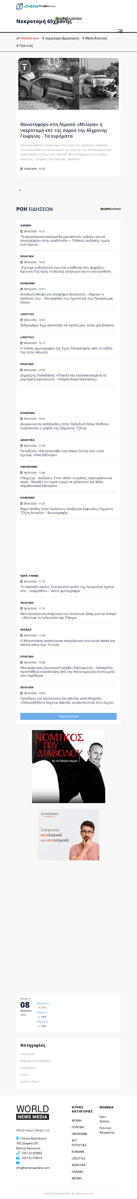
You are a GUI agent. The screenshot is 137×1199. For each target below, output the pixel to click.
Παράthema (28, 1068)
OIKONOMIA (79, 1134)
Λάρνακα (42, 1021)
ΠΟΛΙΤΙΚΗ (27, 256)
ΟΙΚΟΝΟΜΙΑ (28, 467)
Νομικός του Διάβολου (35, 1061)
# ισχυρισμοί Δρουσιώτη (60, 38)
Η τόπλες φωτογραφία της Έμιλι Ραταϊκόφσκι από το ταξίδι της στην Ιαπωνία (66, 350)
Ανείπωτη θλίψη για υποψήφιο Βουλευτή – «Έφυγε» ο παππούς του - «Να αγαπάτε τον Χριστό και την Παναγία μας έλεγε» (66, 298)
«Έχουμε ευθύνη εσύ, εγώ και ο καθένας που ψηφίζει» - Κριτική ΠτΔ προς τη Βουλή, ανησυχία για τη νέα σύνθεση (65, 269)
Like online (27, 1054)
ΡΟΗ (34, 209)
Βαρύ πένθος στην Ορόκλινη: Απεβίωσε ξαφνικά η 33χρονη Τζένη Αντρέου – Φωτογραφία (66, 511)
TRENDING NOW (27, 38)
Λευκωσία (43, 1003)
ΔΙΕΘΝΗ (25, 225)
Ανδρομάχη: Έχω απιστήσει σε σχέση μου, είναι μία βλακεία (67, 325)
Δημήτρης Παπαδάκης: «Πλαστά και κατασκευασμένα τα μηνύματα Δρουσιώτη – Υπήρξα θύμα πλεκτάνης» (63, 377)
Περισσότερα (68, 716)
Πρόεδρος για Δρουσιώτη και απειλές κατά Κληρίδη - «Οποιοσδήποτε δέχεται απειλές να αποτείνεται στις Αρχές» (67, 700)
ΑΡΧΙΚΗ (77, 1120)
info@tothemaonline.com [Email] (32, 1168)
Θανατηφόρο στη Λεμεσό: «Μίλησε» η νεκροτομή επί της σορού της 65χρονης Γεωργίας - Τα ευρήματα (67, 130)
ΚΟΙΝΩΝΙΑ (27, 283)
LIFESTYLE (27, 314)
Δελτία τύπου (29, 1081)
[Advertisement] (51, 400)
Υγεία (24, 1074)
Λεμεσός (42, 1012)
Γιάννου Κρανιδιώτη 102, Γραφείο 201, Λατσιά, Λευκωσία (31, 1143)
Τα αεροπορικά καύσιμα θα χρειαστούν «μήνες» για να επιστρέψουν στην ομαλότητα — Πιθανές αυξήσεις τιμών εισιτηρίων (65, 240)
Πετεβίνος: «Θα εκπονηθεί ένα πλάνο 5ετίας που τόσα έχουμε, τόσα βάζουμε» (62, 453)
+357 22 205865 (31, 1153)
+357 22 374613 (31, 1158)
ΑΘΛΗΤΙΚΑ (27, 440)
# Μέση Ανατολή (94, 38)
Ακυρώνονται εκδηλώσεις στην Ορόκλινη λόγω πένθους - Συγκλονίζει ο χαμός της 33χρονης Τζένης (65, 426)
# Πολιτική (24, 46)
